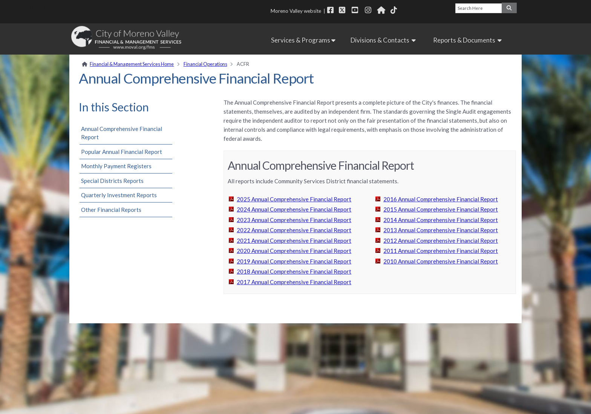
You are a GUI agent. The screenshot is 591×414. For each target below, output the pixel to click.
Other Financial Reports (111, 209)
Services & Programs (303, 40)
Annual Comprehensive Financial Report (121, 133)
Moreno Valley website (296, 11)
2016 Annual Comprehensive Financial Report (440, 199)
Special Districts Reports (112, 180)
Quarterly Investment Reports (119, 195)
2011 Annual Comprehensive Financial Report (440, 250)
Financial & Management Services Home (132, 64)
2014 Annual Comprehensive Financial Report (440, 219)
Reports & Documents (468, 40)
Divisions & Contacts (384, 40)
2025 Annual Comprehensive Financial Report (294, 199)
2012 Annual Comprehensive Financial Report (440, 240)
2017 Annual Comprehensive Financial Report (294, 282)
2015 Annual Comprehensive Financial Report (440, 209)
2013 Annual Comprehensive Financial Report (440, 230)
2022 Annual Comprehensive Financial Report (294, 230)
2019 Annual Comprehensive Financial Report (294, 261)
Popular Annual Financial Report (121, 151)
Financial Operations (205, 64)
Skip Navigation (41, 6)
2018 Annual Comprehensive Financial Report (294, 271)
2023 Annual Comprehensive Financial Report (294, 219)
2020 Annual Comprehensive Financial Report (294, 250)
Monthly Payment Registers (116, 166)
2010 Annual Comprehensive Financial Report (440, 261)
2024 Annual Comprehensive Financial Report (294, 209)
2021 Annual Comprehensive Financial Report (294, 240)
